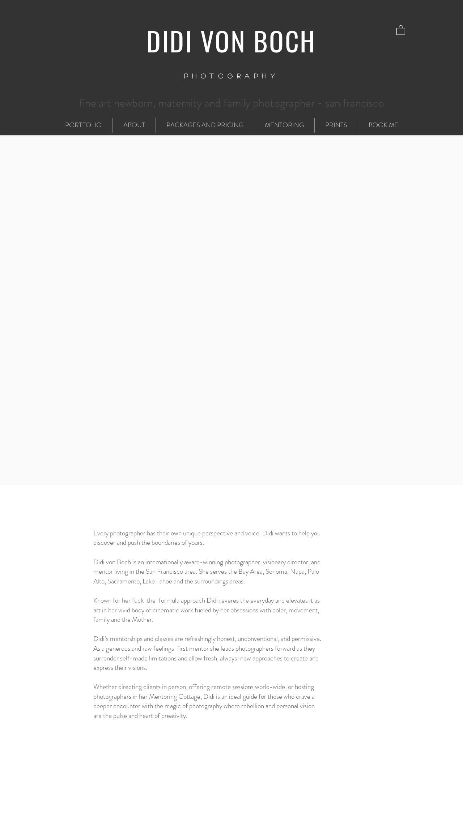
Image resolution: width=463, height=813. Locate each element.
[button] (400, 30)
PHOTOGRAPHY (231, 76)
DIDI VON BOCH (231, 40)
